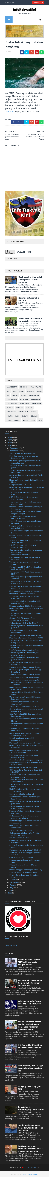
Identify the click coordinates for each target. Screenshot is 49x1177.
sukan (8, 419)
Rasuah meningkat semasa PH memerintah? (21, 738)
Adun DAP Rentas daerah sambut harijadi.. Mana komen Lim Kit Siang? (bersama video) (29, 1024)
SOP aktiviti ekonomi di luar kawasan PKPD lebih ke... (24, 497)
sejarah (34, 415)
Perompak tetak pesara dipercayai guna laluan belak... (25, 796)
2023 (10, 436)
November (14, 449)
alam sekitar (11, 386)
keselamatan (11, 398)
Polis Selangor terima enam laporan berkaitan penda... (23, 456)
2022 (10, 439)
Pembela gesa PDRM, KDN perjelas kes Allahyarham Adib (25, 567)
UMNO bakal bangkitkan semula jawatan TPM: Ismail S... (25, 789)
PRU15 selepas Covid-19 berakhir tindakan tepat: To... (23, 545)
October (13, 878)
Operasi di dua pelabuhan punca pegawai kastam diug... (26, 709)
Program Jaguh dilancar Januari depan (24, 666)
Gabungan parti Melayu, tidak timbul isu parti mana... (25, 801)
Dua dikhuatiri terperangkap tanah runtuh (31, 1107)
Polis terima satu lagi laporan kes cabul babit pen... (25, 492)
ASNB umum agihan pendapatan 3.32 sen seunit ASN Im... (26, 779)
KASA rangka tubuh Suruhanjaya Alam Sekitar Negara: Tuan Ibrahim (30, 1147)
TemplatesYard (27, 1166)
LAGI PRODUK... (12, 944)
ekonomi (30, 390)
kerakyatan (33, 394)
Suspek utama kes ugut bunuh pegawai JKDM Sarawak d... (25, 540)
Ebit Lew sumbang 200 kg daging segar (25, 605)
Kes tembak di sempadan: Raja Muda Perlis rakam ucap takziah (30, 982)
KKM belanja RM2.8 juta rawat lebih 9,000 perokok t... (26, 625)
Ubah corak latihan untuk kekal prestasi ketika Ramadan (30, 280)
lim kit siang (24, 402)
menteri (9, 406)
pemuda (29, 406)
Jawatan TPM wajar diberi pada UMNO (25, 634)
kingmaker (35, 398)
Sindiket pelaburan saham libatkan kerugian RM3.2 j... (23, 516)
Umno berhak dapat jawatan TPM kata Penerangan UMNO (25, 733)
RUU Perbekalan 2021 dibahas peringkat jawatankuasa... (25, 714)
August (13, 884)
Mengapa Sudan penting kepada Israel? (25, 742)
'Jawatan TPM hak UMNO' (20, 836)
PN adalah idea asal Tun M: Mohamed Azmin (24, 865)
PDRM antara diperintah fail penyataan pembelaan (25, 586)
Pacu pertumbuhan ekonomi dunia (23, 871)
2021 (10, 442)
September (14, 881)
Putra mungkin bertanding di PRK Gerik (25, 849)
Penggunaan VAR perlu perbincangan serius (24, 860)
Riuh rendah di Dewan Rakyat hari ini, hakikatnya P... (24, 596)
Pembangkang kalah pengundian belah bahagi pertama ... (25, 601)
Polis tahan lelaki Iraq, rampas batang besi (26, 759)
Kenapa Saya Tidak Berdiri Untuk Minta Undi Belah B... (25, 728)
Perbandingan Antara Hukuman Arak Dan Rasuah (26, 723)
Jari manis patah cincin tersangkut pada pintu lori (25, 465)
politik (9, 415)
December (14, 447)
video (25, 419)
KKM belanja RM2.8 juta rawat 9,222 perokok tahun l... (24, 652)
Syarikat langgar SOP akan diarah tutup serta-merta (25, 820)
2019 (10, 889)
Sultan (17, 419)
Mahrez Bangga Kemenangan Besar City (25, 868)
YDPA (39, 419)
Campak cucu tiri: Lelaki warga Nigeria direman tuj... (24, 557)
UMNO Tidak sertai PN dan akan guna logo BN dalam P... (26, 745)
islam (39, 390)
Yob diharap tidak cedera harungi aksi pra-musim (29, 318)
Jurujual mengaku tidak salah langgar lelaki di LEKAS (26, 645)
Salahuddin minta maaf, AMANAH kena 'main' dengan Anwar (29, 961)
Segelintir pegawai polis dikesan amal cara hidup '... (26, 845)
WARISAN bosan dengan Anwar (22, 452)
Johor (23, 394)
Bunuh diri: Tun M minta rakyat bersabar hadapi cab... (25, 840)
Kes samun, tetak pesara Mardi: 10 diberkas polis (23, 701)
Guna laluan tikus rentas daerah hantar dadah (25, 535)
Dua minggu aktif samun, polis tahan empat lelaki (24, 825)
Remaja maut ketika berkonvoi (21, 793)
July (11, 886)
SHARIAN (9, 112)
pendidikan (10, 410)
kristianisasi (11, 402)
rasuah (25, 415)
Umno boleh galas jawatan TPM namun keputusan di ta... (25, 697)
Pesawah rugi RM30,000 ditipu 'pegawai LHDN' (25, 572)
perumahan (22, 410)
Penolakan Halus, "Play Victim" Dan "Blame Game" (26, 692)
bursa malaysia (35, 386)
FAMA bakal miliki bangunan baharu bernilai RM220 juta (26, 487)
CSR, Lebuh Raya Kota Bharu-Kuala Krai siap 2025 (25, 770)
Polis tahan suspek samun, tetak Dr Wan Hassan (25, 719)
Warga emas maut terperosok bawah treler (24, 562)
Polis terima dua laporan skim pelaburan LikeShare (25, 521)
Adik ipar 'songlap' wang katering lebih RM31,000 (29, 1001)
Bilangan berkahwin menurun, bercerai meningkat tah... (24, 526)
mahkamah (36, 402)
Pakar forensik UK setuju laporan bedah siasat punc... (25, 470)
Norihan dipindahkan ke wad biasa (23, 766)
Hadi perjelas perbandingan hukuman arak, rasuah (26, 608)
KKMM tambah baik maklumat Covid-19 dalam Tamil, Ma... (25, 806)
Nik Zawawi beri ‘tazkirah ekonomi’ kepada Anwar (30, 1045)
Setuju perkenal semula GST (21, 484)
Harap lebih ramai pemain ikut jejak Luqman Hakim (26, 480)
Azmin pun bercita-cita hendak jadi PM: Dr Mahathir (26, 475)
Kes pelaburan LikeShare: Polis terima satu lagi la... (26, 784)
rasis (17, 415)
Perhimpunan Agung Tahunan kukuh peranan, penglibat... (24, 816)
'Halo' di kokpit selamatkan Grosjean (24, 649)
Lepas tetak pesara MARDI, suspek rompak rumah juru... (23, 750)
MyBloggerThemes (26, 1173)
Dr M (14, 390)
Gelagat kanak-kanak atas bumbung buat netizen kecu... (26, 762)
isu (7, 394)
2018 (10, 892)
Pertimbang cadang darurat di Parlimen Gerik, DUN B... (25, 581)
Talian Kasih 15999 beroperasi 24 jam (24, 705)
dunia (21, 390)
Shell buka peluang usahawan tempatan (25, 590)
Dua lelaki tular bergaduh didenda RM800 (26, 636)
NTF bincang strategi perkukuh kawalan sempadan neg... (25, 460)
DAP (7, 390)
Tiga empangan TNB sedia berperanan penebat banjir (25, 502)
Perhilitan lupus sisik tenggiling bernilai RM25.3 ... (25, 852)
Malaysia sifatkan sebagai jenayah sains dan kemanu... (25, 811)
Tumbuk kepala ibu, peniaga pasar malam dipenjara (25, 576)
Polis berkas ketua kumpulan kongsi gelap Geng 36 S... (26, 640)
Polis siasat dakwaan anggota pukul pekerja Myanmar (23, 755)
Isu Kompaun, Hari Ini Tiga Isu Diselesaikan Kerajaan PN (30, 1067)
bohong (22, 386)
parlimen (19, 406)
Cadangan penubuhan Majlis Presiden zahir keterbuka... (24, 833)
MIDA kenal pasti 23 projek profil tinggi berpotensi (25, 662)
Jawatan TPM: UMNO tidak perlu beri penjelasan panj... (24, 775)
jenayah (14, 394)
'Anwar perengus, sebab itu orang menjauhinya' (23, 630)
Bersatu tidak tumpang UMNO (21, 856)
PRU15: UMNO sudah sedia (20, 829)
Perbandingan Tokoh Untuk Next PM (24, 622)
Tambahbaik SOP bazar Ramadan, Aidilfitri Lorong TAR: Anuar (30, 1126)
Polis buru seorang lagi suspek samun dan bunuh (26, 530)
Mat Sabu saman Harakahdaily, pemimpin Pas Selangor (25, 506)
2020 (10, 444)
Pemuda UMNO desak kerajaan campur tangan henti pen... (25, 511)
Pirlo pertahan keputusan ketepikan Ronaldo (24, 875)
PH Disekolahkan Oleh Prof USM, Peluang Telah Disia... (26, 682)
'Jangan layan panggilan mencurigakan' (24, 676)
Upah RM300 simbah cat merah (22, 592)
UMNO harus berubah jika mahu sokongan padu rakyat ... (26, 687)
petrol (33, 410)
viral (32, 419)
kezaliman (24, 398)
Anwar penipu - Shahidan (19, 553)
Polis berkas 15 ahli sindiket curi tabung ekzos (25, 613)
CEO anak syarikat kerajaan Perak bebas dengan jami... (25, 550)
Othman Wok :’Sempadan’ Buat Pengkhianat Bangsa (22, 618)
